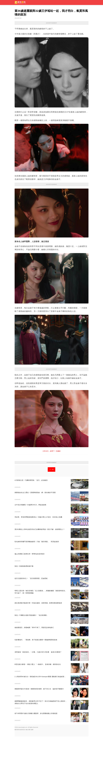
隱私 (29, 776)
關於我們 (17, 776)
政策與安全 (22, 776)
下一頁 (51, 516)
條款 (27, 776)
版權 (32, 776)
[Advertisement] (51, 383)
